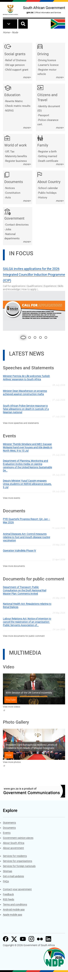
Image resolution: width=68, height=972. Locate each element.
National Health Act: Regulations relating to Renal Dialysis (27, 605)
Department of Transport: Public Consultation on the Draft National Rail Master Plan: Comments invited (24, 590)
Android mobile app (14, 909)
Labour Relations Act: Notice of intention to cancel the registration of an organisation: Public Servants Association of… (27, 622)
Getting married (47, 156)
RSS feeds (8, 899)
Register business (16, 161)
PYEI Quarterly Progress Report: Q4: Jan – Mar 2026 (26, 521)
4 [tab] (40, 337)
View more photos (12, 762)
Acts (8, 197)
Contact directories (17, 224)
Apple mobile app (12, 914)
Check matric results (17, 106)
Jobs (8, 229)
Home (6, 32)
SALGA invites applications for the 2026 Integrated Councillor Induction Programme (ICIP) (34, 274)
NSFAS (9, 110)
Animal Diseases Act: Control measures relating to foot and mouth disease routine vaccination (26, 537)
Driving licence (47, 60)
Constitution (12, 192)
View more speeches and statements (21, 423)
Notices (10, 188)
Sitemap (7, 871)
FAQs (6, 881)
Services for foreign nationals (19, 866)
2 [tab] (29, 337)
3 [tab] (35, 337)
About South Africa (13, 842)
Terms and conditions (15, 904)
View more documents (14, 566)
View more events (11, 498)
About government (13, 848)
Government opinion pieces (18, 837)
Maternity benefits (16, 156)
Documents (9, 827)
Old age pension (15, 65)
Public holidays (47, 192)
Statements (9, 822)
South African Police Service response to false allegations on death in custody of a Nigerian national (26, 409)
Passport (43, 115)
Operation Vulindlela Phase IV (19, 550)
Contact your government (17, 889)
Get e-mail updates (13, 876)
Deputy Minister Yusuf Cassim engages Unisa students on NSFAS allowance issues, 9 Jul (27, 484)
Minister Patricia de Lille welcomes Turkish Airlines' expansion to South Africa (26, 378)
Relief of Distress (15, 60)
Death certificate (48, 161)
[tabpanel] (34, 297)
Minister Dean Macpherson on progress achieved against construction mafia (25, 392)
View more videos (11, 707)
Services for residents (15, 856)
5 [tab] (46, 337)
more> (27, 77)
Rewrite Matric (14, 101)
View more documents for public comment (24, 636)
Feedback (8, 894)
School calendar (48, 188)
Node (15, 32)
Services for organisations (17, 861)
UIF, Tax (9, 151)
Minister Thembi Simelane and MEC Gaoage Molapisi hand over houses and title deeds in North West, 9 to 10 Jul (27, 447)
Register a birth (47, 151)
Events (7, 832)
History (42, 197)
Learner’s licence (48, 65)
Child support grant (16, 69)
